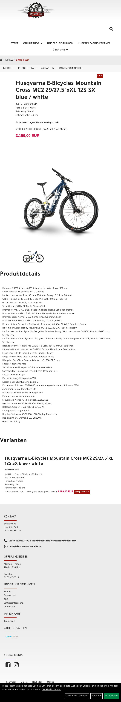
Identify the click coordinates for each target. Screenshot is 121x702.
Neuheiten (37, 682)
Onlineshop (32, 43)
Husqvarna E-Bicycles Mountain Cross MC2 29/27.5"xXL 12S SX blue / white (58, 91)
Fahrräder (11, 682)
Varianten (47, 68)
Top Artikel (9, 621)
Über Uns (60, 50)
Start (14, 43)
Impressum (9, 607)
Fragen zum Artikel (70, 68)
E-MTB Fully (22, 60)
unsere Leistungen (60, 43)
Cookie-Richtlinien (51, 690)
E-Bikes (9, 60)
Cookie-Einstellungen (77, 696)
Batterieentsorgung (13, 603)
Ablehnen (96, 696)
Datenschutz (10, 595)
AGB (6, 599)
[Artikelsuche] (111, 30)
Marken (51, 682)
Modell (8, 68)
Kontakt (8, 592)
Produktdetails (27, 68)
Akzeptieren (111, 696)
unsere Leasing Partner (94, 43)
